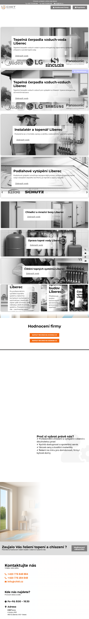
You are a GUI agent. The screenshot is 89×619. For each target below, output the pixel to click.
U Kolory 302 (12, 612)
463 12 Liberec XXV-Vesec (17, 615)
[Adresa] (6, 607)
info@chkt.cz (58, 3)
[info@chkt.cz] (6, 582)
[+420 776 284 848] (6, 578)
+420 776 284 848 (46, 3)
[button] (2, 62)
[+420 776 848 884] (6, 574)
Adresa (12, 606)
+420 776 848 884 (32, 3)
